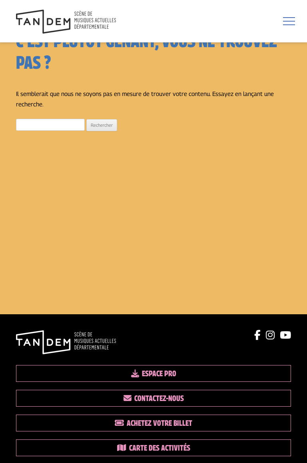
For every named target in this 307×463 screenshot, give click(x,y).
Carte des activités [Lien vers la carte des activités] (153, 448)
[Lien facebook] (257, 335)
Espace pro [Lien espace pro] (153, 373)
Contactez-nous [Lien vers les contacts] (154, 398)
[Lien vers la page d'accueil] (66, 22)
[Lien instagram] (270, 335)
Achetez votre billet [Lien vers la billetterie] (153, 423)
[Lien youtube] (285, 335)
